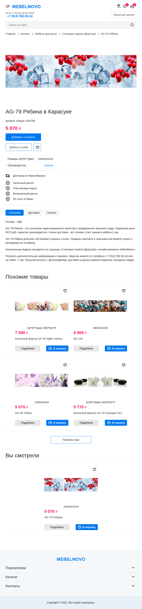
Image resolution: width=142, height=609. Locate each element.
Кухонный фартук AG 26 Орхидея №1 (98, 412)
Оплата (51, 212)
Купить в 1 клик (18, 147)
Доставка (33, 212)
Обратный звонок (123, 14)
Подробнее (27, 348)
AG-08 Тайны (23, 412)
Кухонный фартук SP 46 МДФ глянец (38, 338)
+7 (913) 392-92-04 (20, 16)
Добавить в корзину (23, 137)
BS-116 (78, 338)
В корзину (59, 348)
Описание (15, 212)
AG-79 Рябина (53, 517)
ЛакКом (48, 165)
